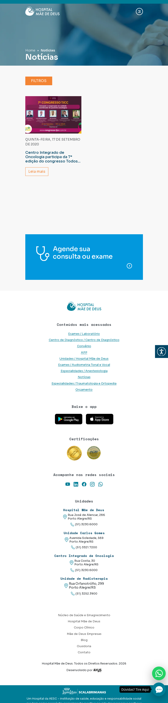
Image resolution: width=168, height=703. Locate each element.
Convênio (84, 346)
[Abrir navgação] (139, 11)
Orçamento (84, 389)
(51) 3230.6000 (84, 524)
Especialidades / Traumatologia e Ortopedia (84, 383)
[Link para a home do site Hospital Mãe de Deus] (84, 306)
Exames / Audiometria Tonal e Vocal (84, 365)
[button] (161, 351)
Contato (84, 652)
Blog (84, 640)
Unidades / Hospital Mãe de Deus (84, 359)
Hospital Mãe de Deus (84, 621)
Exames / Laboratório (84, 334)
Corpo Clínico (84, 627)
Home (30, 50)
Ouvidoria (84, 646)
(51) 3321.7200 (84, 547)
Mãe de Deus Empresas (84, 634)
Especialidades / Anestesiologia (84, 371)
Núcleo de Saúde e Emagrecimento (84, 615)
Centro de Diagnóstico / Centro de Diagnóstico (84, 340)
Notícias (84, 377)
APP (84, 352)
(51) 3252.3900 (84, 594)
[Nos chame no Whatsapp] (159, 673)
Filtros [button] (39, 80)
